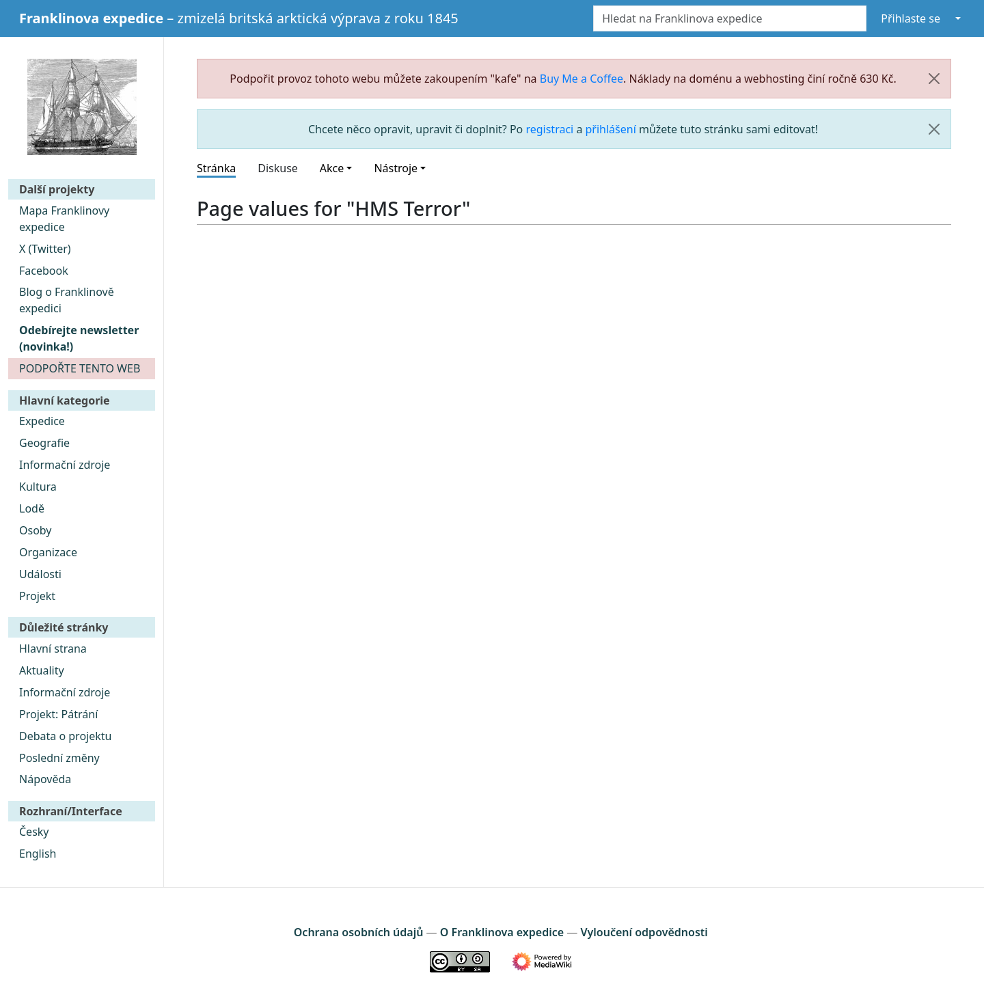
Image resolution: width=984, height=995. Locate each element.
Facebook (43, 270)
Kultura (38, 486)
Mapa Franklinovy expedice (64, 218)
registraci (549, 129)
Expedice (42, 420)
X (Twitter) (45, 248)
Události (40, 574)
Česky (34, 831)
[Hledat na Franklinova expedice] (729, 18)
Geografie (44, 442)
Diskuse (278, 168)
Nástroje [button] (396, 168)
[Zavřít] (934, 78)
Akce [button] (332, 168)
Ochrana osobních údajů (359, 932)
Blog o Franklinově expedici (66, 300)
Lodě (31, 508)
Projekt (37, 595)
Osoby (35, 530)
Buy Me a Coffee (581, 78)
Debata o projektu (65, 736)
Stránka (216, 168)
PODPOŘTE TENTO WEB (79, 368)
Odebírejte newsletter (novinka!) (79, 338)
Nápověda (45, 779)
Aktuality (41, 670)
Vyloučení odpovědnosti (643, 932)
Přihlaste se (910, 18)
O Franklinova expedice (502, 932)
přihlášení (611, 129)
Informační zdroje (64, 464)
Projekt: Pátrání (58, 714)
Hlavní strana (53, 648)
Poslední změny (59, 757)
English (37, 853)
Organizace (48, 552)
